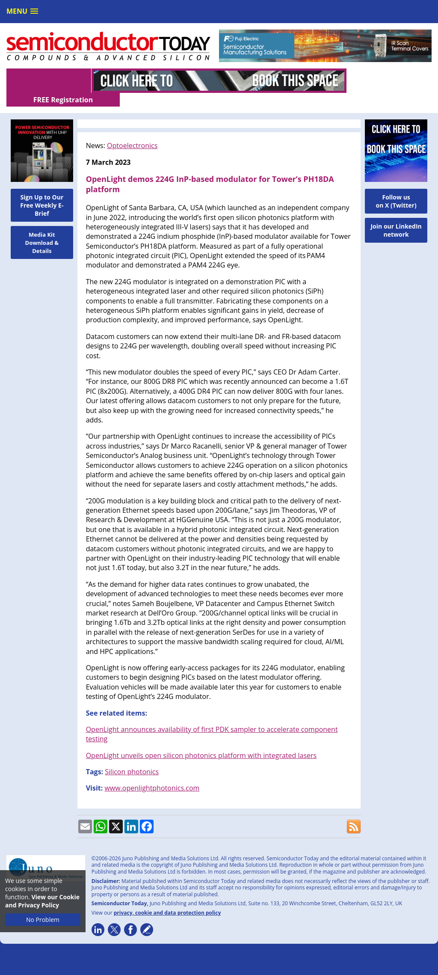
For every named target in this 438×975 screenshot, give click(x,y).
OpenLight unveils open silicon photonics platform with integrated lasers (201, 741)
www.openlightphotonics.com (151, 774)
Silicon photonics (132, 758)
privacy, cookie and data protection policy (167, 899)
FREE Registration (389, 81)
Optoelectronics (132, 132)
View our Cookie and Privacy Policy (42, 901)
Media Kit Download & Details (42, 229)
